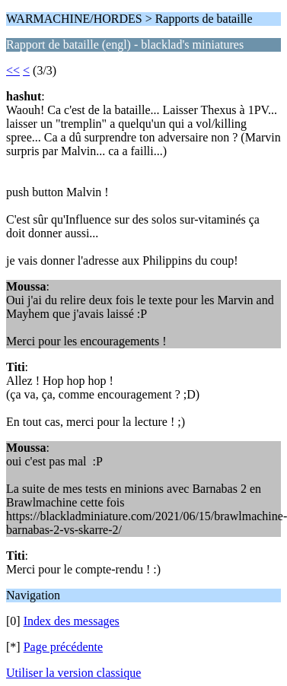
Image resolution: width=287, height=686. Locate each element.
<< (13, 70)
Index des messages (72, 621)
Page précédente (63, 646)
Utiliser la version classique (73, 672)
